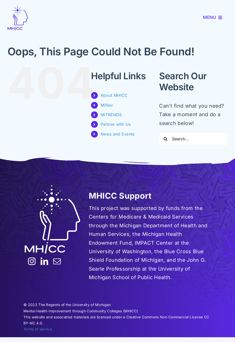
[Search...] (193, 139)
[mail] (57, 261)
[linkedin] (44, 261)
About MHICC (114, 95)
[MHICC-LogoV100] (18, 17)
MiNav (107, 105)
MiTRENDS (111, 114)
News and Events (118, 134)
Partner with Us (116, 124)
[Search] (165, 139)
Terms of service (37, 329)
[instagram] (32, 261)
